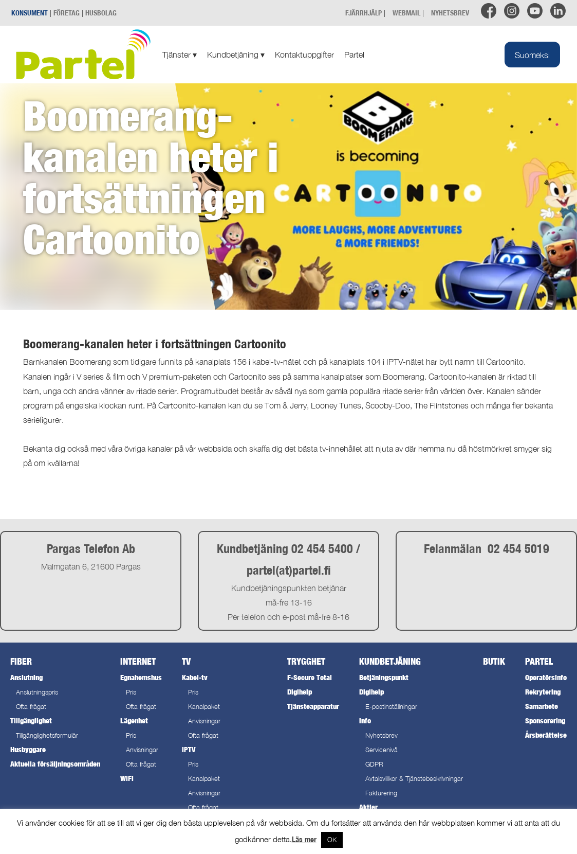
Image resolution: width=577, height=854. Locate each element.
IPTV (188, 749)
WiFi (127, 778)
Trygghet (306, 661)
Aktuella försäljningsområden (55, 763)
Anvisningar (142, 750)
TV (186, 661)
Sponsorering (545, 720)
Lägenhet (134, 720)
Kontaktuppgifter (304, 54)
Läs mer (304, 839)
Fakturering (381, 793)
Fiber (21, 661)
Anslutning (26, 677)
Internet (138, 661)
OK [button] (332, 839)
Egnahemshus (141, 677)
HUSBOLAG (101, 12)
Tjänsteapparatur (313, 706)
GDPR (374, 764)
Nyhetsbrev (381, 735)
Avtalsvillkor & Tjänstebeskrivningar (414, 778)
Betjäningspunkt (383, 677)
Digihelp (299, 691)
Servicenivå (381, 750)
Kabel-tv (195, 677)
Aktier (368, 807)
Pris (131, 692)
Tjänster (179, 54)
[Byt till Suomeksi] (532, 54)
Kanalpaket (204, 706)
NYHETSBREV (450, 12)
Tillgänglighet (31, 720)
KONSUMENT (29, 12)
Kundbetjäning (236, 54)
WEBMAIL (406, 12)
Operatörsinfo (546, 677)
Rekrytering (543, 691)
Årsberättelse (546, 735)
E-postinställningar (391, 706)
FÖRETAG (66, 12)
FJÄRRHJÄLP (363, 12)
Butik (494, 661)
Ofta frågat (31, 706)
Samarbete (541, 706)
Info (365, 720)
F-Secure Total (309, 677)
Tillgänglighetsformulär (47, 735)
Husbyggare (28, 749)
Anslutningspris (37, 692)
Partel (354, 54)
